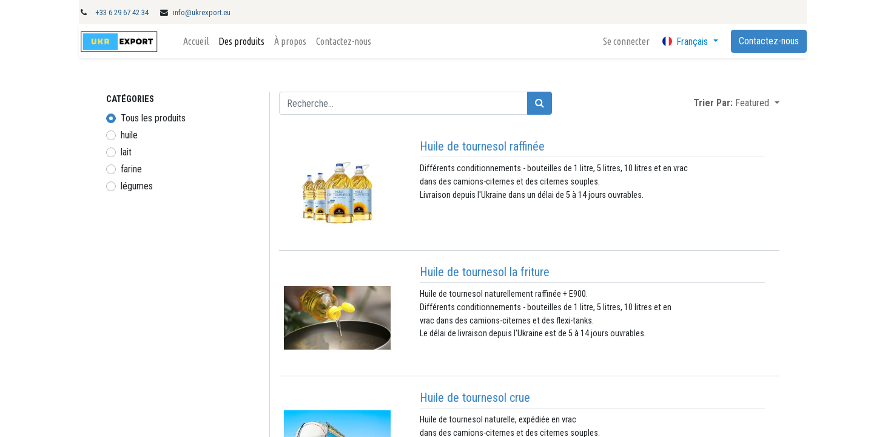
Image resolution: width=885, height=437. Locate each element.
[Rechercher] (539, 103)
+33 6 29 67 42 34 (122, 12)
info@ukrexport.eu (202, 12)
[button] (757, 103)
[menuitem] (196, 41)
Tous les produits (153, 118)
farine (131, 169)
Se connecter (626, 41)
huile (129, 135)
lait (126, 152)
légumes (137, 186)
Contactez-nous (769, 41)
